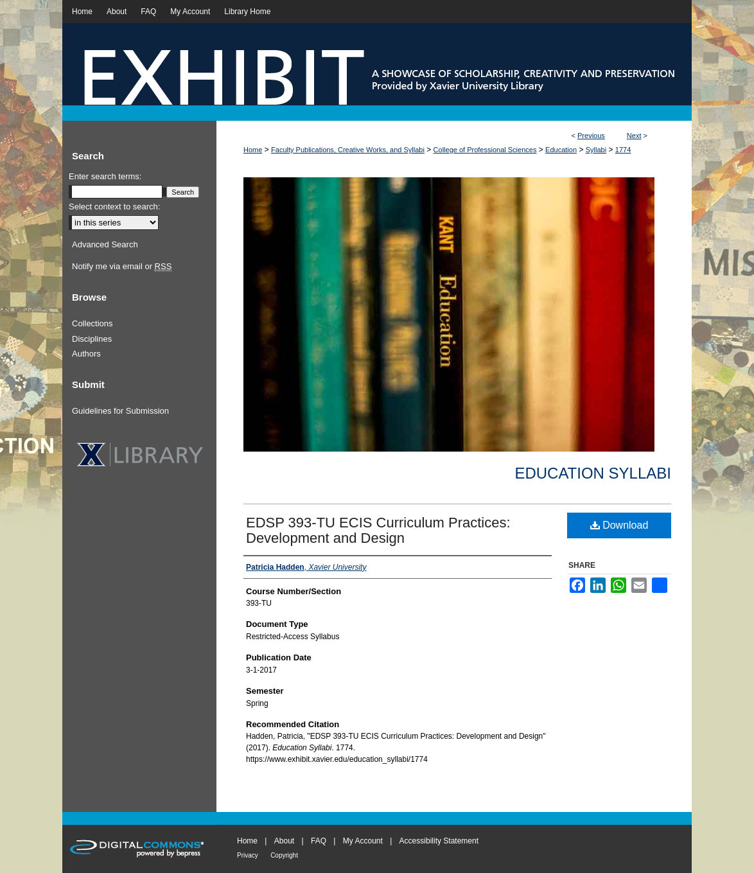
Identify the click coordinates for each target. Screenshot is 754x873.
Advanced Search (105, 244)
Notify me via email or (121, 266)
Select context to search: (114, 206)
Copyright (284, 855)
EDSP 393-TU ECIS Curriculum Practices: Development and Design (378, 530)
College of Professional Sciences (485, 150)
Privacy (247, 855)
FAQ (318, 840)
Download (619, 525)
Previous (591, 135)
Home (252, 150)
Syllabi (596, 150)
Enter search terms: (105, 176)
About (284, 840)
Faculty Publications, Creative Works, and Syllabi (348, 150)
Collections (92, 323)
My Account (363, 840)
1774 (623, 150)
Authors (86, 353)
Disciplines (92, 339)
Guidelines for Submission (120, 411)
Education (561, 150)
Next (634, 135)
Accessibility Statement (438, 840)
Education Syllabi (592, 473)
